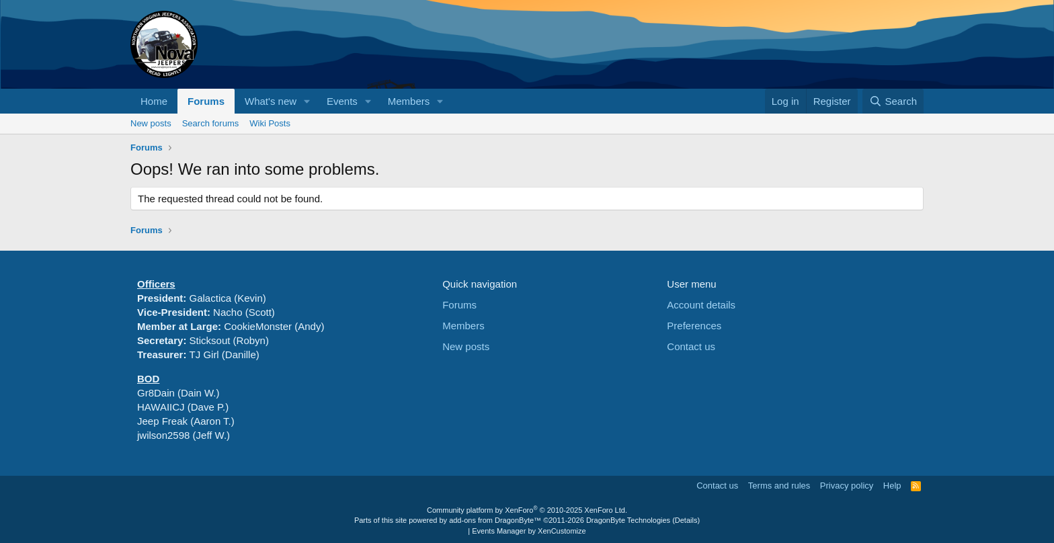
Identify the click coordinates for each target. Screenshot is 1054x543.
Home (153, 101)
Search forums (210, 123)
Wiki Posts (269, 123)
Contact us (691, 346)
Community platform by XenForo (527, 510)
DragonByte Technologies (628, 520)
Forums (206, 101)
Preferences (694, 325)
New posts (150, 123)
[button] (307, 101)
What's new (270, 101)
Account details (701, 304)
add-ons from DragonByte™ (495, 520)
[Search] (893, 101)
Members (409, 101)
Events (342, 101)
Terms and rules (779, 486)
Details (686, 520)
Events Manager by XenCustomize (528, 531)
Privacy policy (846, 486)
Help (892, 486)
